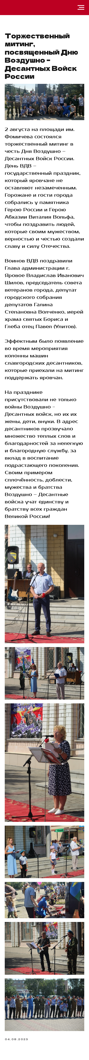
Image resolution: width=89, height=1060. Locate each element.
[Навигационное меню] (81, 7)
